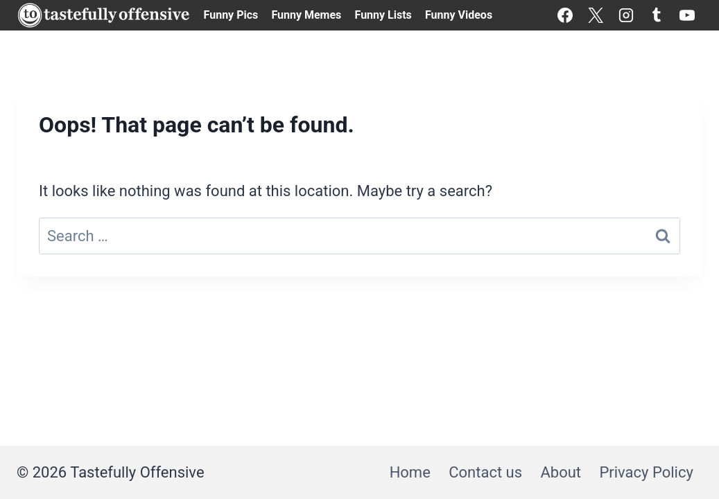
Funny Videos (458, 14)
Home (410, 472)
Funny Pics (231, 14)
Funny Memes (306, 14)
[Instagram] (626, 15)
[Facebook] (565, 15)
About (560, 472)
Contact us (485, 472)
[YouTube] (687, 15)
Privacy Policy (646, 472)
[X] (595, 15)
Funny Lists (383, 14)
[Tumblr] (656, 15)
